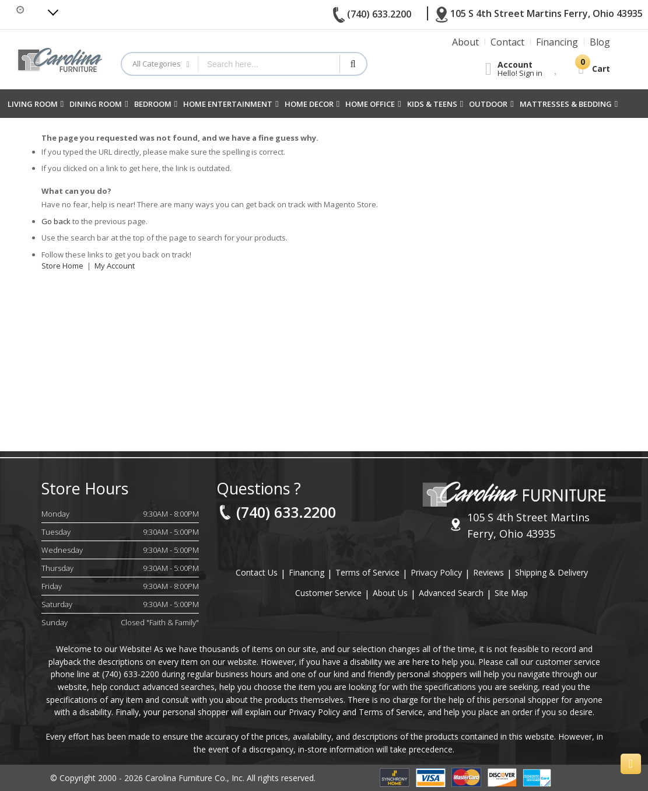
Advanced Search (451, 592)
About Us (390, 592)
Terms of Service (367, 572)
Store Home (62, 265)
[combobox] (268, 64)
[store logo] (60, 60)
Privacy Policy (436, 572)
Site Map (511, 592)
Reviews (488, 572)
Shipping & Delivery (551, 572)
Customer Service (328, 592)
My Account (114, 265)
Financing (306, 572)
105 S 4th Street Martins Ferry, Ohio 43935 (520, 525)
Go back (56, 221)
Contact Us (257, 572)
